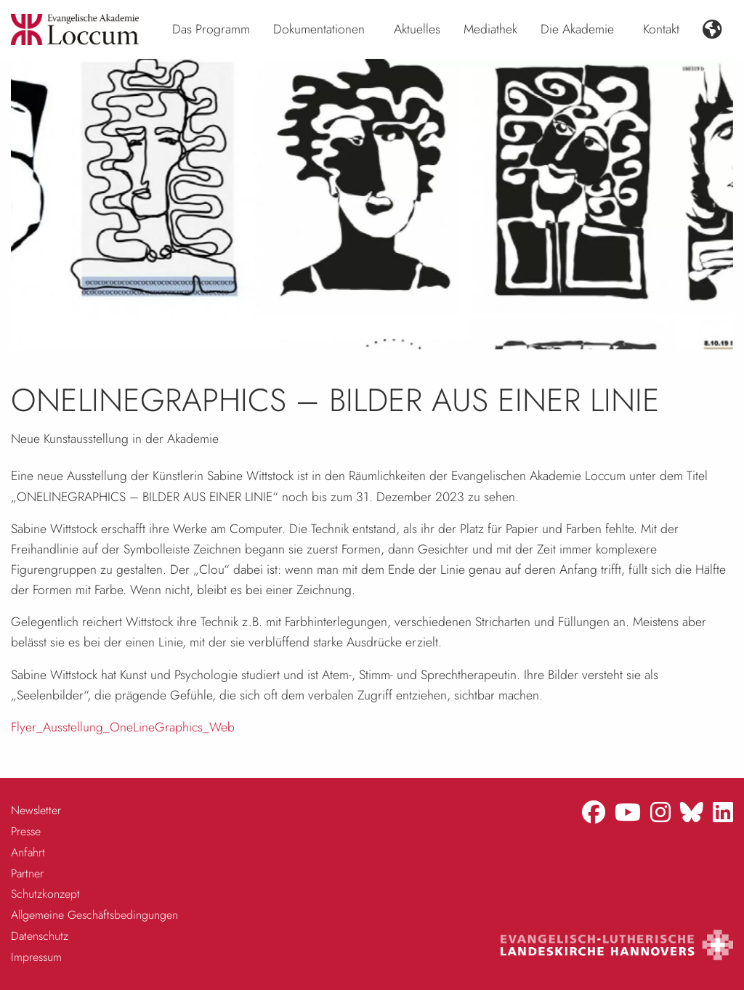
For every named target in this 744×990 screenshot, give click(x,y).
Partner (27, 873)
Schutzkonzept (45, 893)
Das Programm (211, 29)
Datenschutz (39, 936)
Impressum (36, 957)
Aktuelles (417, 29)
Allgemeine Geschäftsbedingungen (94, 914)
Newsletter (36, 810)
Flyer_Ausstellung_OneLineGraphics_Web (123, 727)
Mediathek (490, 29)
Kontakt (661, 29)
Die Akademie (577, 29)
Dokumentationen (319, 29)
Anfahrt (28, 852)
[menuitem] (211, 29)
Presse (26, 831)
